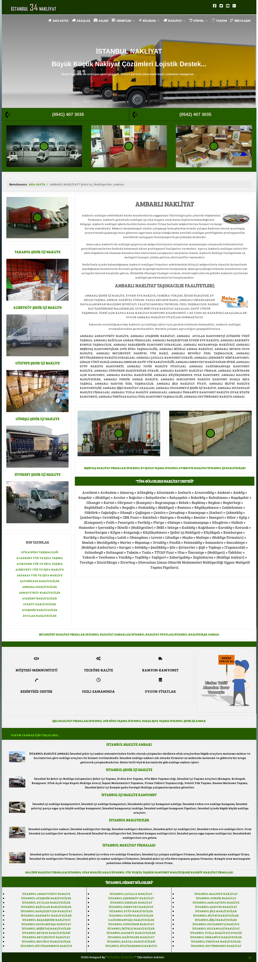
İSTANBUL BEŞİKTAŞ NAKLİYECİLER (46, 928)
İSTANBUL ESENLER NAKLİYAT (131, 902)
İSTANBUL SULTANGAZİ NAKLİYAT (216, 928)
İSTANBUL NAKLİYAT (121, 957)
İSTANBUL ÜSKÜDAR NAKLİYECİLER (216, 941)
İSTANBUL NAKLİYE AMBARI (129, 744)
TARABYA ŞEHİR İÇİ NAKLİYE (37, 252)
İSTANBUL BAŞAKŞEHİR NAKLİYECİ (46, 920)
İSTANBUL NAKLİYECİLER (129, 820)
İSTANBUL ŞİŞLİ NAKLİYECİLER (216, 920)
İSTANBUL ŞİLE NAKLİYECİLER (216, 911)
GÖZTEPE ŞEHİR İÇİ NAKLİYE (37, 363)
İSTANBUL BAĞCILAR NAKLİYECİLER (46, 907)
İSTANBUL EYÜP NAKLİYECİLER (131, 911)
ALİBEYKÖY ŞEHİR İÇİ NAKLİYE (37, 307)
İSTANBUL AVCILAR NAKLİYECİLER (46, 902)
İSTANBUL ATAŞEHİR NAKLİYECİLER (46, 898)
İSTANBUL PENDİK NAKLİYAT (216, 898)
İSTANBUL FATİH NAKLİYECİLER (131, 915)
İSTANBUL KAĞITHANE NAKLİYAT (131, 937)
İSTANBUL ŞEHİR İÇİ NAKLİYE (129, 769)
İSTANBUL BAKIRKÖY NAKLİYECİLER (46, 915)
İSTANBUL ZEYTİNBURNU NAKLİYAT (216, 946)
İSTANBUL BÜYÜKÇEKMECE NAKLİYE (46, 946)
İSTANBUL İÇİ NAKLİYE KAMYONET (129, 795)
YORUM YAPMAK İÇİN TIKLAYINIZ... (35, 735)
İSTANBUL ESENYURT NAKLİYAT (131, 907)
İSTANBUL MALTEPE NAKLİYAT (216, 894)
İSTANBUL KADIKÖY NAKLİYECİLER (131, 933)
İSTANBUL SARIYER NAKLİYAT (216, 907)
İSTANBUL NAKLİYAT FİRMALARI (129, 845)
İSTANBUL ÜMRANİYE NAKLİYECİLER (216, 937)
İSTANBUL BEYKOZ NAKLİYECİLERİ (46, 933)
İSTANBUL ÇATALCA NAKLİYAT (131, 894)
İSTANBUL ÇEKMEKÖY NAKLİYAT (131, 898)
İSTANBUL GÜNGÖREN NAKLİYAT (131, 924)
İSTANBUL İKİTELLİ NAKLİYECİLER (131, 928)
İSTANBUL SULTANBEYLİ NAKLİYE (216, 924)
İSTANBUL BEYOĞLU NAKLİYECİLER (46, 941)
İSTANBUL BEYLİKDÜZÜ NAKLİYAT (46, 937)
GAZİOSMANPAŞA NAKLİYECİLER (131, 920)
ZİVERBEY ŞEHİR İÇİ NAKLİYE (37, 474)
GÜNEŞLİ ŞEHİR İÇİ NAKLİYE (37, 419)
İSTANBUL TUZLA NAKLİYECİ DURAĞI (216, 933)
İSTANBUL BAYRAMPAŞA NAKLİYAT (46, 924)
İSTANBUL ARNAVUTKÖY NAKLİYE (46, 894)
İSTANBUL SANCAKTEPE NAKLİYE (216, 902)
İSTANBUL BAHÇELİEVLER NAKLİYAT (46, 911)
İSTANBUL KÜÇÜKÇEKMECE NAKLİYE (131, 946)
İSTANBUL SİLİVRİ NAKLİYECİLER (216, 915)
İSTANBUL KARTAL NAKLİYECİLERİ (131, 941)
